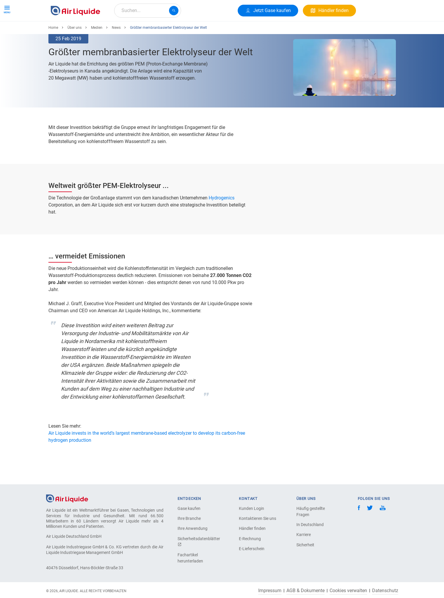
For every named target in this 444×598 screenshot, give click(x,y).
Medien (96, 49)
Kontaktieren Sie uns (257, 518)
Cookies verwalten (348, 590)
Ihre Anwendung (192, 528)
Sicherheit (305, 544)
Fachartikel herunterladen (190, 557)
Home (53, 49)
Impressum (269, 590)
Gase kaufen (189, 508)
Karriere (187, 31)
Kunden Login (251, 508)
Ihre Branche (189, 518)
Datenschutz (385, 590)
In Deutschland (310, 524)
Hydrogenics (220, 219)
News (116, 49)
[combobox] (147, 11)
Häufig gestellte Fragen (310, 511)
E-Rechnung (250, 538)
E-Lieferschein (251, 548)
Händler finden (252, 528)
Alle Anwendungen (123, 31)
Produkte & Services (73, 31)
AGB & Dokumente (305, 590)
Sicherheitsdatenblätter (198, 541)
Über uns (160, 31)
